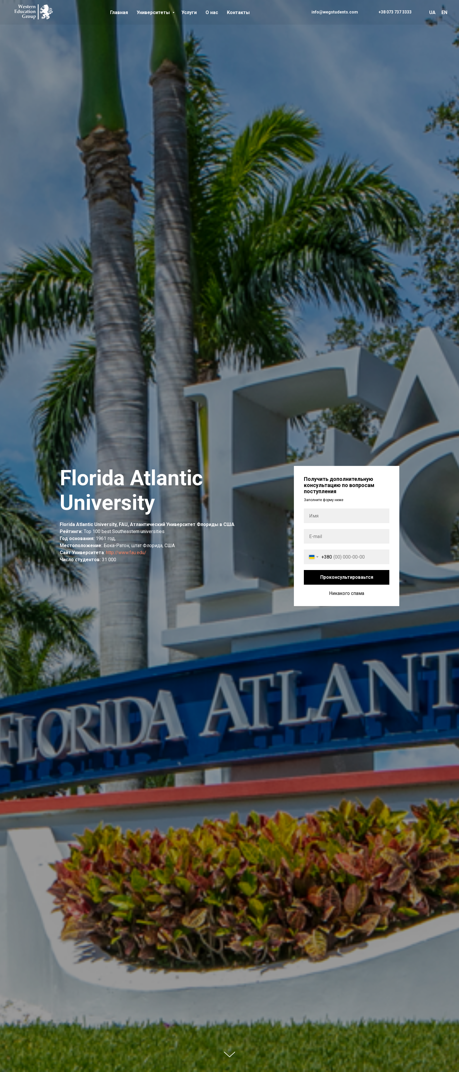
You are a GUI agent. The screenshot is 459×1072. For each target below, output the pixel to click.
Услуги (189, 12)
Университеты (154, 12)
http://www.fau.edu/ (126, 552)
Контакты (238, 12)
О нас (211, 12)
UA (432, 12)
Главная (119, 12)
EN (444, 12)
